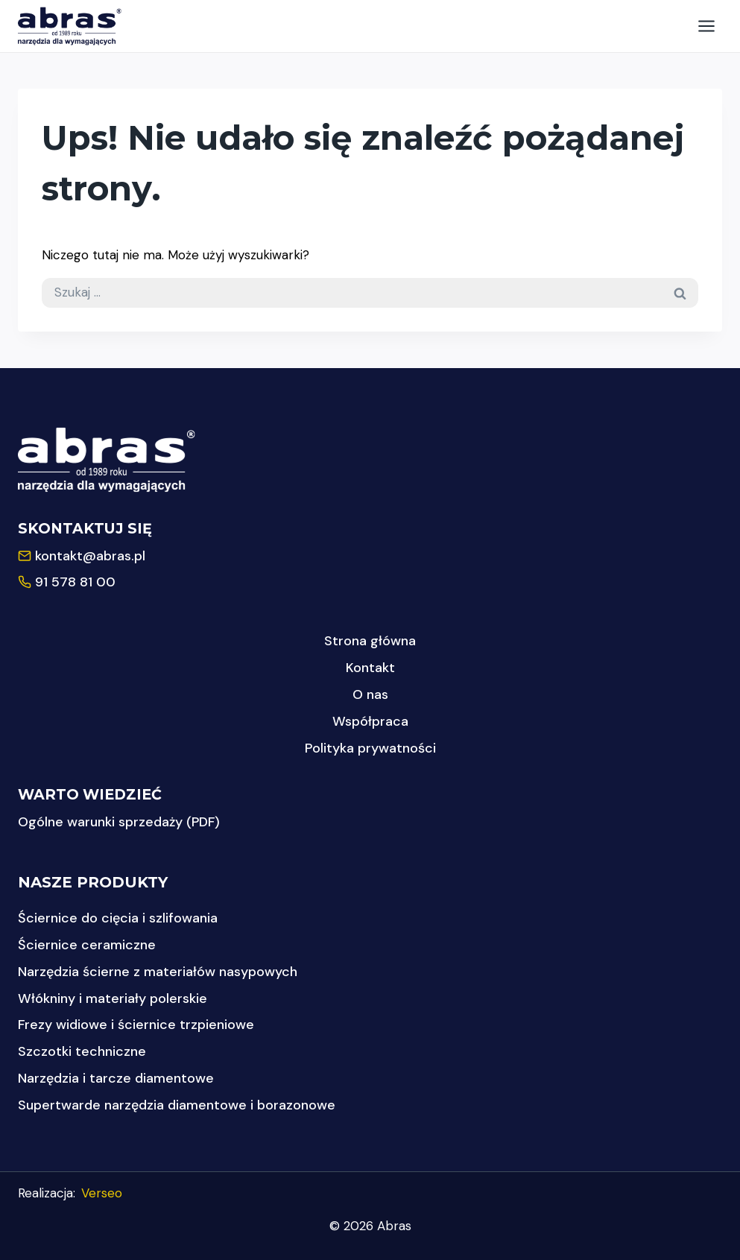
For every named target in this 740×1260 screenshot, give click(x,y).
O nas (370, 694)
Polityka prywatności (370, 748)
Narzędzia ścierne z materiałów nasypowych (157, 972)
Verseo (101, 1193)
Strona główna (370, 641)
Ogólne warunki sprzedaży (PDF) (119, 822)
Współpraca (370, 721)
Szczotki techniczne (82, 1051)
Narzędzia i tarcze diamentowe (116, 1078)
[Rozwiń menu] (706, 25)
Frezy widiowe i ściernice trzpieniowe (136, 1024)
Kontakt (370, 668)
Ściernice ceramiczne (87, 945)
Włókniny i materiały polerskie (112, 998)
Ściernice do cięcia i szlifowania (118, 918)
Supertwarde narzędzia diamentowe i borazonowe (176, 1105)
